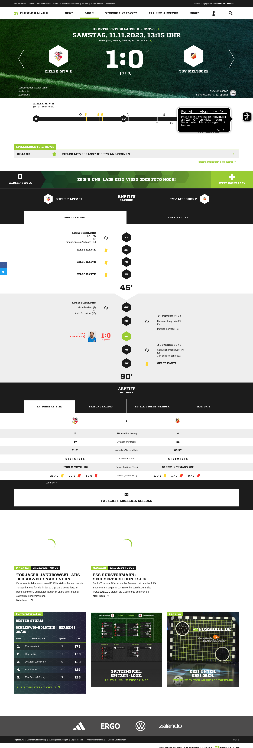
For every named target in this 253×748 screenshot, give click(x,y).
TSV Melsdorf (193, 71)
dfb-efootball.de (44, 3)
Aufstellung (178, 217)
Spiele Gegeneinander (152, 406)
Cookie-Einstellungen (117, 740)
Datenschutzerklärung (36, 740)
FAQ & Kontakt (97, 3)
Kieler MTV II (58, 71)
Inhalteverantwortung (95, 740)
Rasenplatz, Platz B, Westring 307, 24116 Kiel (126, 40)
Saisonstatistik (49, 406)
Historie (203, 406)
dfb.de (31, 3)
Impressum (19, 740)
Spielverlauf (75, 217)
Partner (85, 3)
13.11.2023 (23, 154)
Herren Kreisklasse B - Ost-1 (126, 29)
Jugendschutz (77, 740)
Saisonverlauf (101, 406)
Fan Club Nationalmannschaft (66, 3)
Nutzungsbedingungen (58, 740)
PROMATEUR (20, 3)
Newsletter (110, 3)
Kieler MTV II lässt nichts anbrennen (96, 154)
